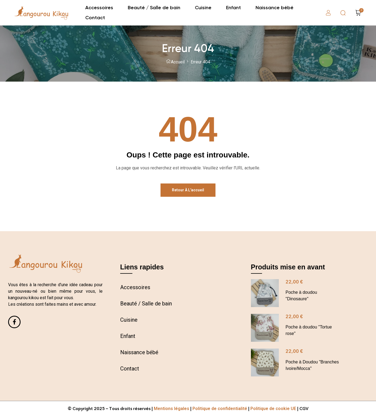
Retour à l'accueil (188, 190)
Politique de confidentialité (219, 408)
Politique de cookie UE (273, 408)
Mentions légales (171, 408)
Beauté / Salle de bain (146, 303)
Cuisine (129, 320)
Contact (129, 368)
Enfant (127, 336)
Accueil (178, 62)
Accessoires (135, 287)
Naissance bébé (139, 352)
